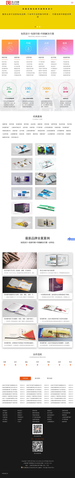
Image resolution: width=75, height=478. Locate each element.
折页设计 (49, 419)
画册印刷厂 (43, 134)
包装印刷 (5, 415)
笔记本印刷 (62, 124)
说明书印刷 (54, 124)
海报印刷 (40, 124)
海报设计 (49, 410)
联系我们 (5, 421)
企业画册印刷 (51, 134)
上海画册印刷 (13, 134)
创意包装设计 (50, 415)
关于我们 (5, 419)
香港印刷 (34, 410)
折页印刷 (25, 127)
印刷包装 (25, 378)
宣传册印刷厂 (5, 127)
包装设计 (20, 415)
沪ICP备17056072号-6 (48, 467)
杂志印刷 (33, 124)
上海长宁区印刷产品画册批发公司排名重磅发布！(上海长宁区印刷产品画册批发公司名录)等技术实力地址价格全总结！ (10, 385)
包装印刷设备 (35, 421)
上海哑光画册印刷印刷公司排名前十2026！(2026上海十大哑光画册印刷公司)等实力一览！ (10, 400)
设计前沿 (37, 378)
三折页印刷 (5, 134)
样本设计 (20, 410)
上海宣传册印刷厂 (31, 130)
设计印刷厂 (50, 412)
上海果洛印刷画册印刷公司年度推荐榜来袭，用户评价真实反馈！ (10, 391)
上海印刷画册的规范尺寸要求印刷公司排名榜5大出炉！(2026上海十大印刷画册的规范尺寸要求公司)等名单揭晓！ (10, 394)
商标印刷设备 (35, 412)
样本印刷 (11, 124)
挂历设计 (49, 417)
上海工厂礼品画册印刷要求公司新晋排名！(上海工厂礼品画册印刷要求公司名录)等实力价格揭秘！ (10, 398)
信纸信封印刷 (41, 130)
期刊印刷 (26, 124)
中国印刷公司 (5, 473)
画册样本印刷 (5, 137)
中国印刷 (5, 417)
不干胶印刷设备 (36, 417)
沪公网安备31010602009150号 (30, 467)
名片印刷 (21, 130)
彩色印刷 (21, 134)
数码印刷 (35, 134)
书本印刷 (69, 124)
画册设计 (20, 412)
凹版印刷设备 (35, 415)
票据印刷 (68, 130)
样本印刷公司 (14, 137)
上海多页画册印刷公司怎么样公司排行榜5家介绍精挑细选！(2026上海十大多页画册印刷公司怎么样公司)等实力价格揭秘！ (10, 387)
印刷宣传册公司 (6, 130)
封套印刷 (32, 127)
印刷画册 (68, 134)
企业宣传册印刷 (51, 130)
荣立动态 (49, 378)
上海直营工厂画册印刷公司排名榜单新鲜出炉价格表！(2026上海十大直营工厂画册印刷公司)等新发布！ (10, 396)
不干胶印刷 (39, 127)
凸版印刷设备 (35, 419)
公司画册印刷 (60, 130)
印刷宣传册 (57, 127)
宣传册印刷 (19, 124)
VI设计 (19, 421)
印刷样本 (28, 134)
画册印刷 (4, 124)
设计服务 (5, 412)
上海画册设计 (50, 421)
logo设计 (20, 419)
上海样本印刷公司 (16, 127)
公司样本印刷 (60, 134)
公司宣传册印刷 (48, 127)
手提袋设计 (20, 417)
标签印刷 (15, 130)
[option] (37, 16)
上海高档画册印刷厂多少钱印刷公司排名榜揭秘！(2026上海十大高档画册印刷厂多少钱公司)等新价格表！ (10, 389)
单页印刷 (46, 124)
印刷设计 (5, 410)
